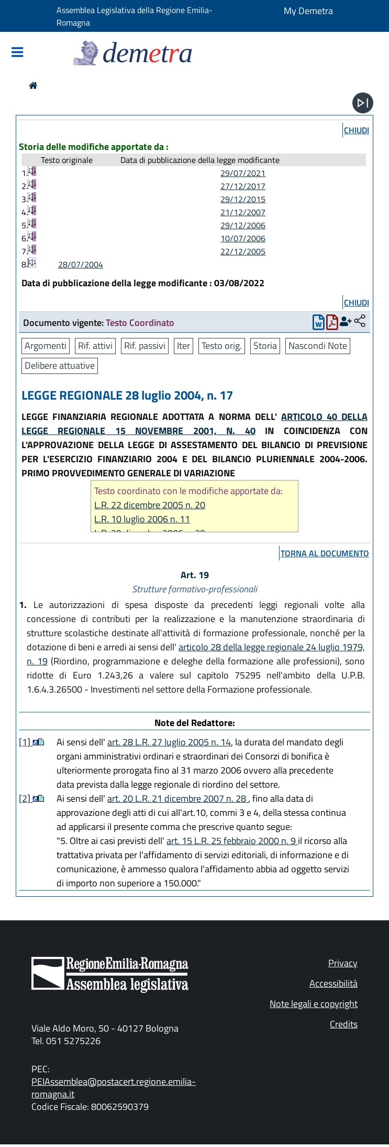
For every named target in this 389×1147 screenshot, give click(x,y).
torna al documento (325, 553)
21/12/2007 (242, 212)
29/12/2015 (242, 199)
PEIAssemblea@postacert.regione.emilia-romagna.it (113, 1087)
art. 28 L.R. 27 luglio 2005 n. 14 (169, 742)
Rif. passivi (144, 345)
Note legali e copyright (314, 1004)
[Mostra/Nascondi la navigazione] (17, 53)
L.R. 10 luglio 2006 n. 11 (142, 519)
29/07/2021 (242, 173)
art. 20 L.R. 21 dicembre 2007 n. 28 (177, 798)
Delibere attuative (60, 365)
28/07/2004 (80, 264)
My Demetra (308, 11)
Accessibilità (333, 983)
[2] (25, 798)
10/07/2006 (242, 238)
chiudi (356, 130)
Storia (265, 345)
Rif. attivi (95, 345)
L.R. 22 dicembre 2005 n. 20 (149, 505)
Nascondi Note (317, 345)
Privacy (343, 963)
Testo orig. (222, 345)
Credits (344, 1024)
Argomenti (45, 345)
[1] (25, 742)
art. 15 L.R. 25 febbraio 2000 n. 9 (232, 841)
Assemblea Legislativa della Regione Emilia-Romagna (135, 16)
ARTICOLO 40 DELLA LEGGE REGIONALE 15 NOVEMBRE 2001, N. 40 (194, 423)
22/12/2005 (242, 251)
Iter (183, 345)
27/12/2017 (242, 186)
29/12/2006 (242, 225)
